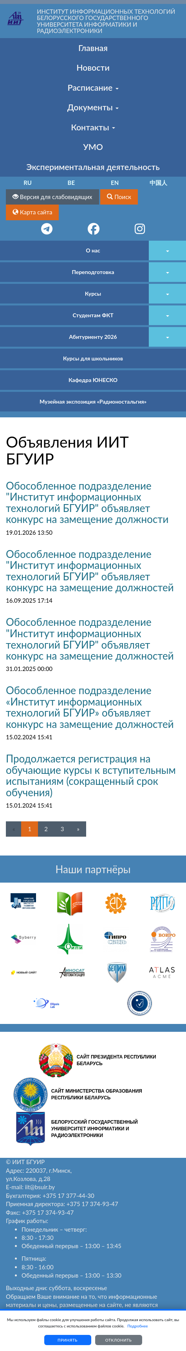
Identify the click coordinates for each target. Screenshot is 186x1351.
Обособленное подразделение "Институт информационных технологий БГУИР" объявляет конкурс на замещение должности (87, 502)
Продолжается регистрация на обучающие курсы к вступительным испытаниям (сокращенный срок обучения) (91, 775)
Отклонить (118, 1340)
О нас (93, 250)
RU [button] (27, 182)
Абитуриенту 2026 (93, 336)
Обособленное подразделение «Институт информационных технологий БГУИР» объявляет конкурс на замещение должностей (90, 707)
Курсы (93, 293)
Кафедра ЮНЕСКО (93, 380)
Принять (68, 1340)
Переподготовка (93, 272)
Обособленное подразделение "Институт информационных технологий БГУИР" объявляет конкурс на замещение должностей (90, 571)
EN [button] (115, 182)
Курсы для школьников (93, 358)
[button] (119, 197)
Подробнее (137, 1326)
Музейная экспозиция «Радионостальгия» (93, 401)
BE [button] (71, 182)
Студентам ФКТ (92, 315)
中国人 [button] (158, 182)
